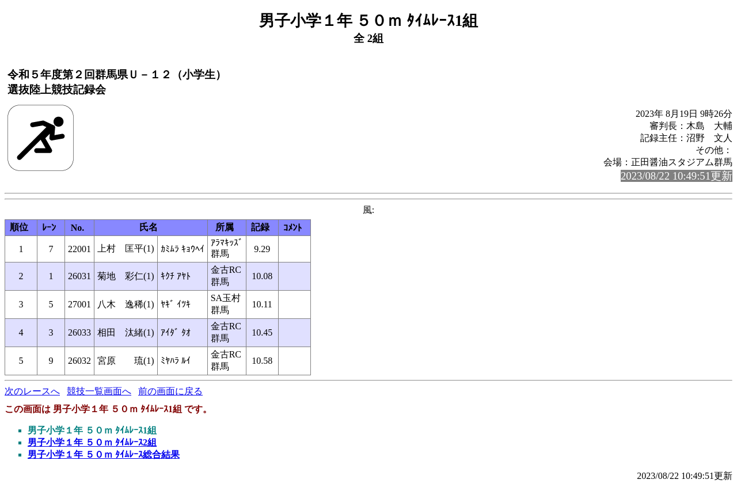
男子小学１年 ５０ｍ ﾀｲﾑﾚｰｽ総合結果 (104, 454)
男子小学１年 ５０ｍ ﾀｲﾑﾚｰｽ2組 (92, 442)
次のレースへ (32, 391)
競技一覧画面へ (99, 391)
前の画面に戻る (170, 391)
